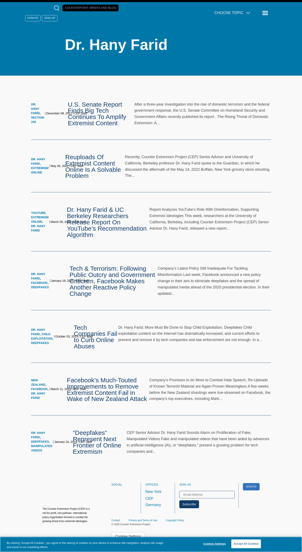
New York (153, 492)
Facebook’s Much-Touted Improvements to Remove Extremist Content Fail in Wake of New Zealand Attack (107, 389)
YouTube (38, 213)
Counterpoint (90, 7)
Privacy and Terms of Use (143, 520)
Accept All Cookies (246, 543)
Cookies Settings (128, 536)
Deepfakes (40, 287)
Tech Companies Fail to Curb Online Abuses (95, 337)
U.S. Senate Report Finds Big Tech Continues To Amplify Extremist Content (97, 114)
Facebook (39, 282)
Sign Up (49, 18)
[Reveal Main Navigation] (266, 13)
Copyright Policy (175, 520)
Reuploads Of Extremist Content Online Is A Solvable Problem (93, 166)
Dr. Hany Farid (35, 109)
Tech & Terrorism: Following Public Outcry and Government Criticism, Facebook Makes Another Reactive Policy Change (112, 281)
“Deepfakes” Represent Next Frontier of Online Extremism (97, 442)
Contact (115, 520)
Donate (32, 18)
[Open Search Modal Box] (57, 8)
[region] (151, 544)
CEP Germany (153, 501)
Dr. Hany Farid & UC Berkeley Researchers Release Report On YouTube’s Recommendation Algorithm (107, 222)
